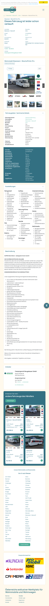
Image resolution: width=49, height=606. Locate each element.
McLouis (27, 509)
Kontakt (7, 602)
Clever (7, 487)
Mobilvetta (8, 513)
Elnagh (7, 492)
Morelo (7, 515)
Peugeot (7, 519)
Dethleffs (7, 489)
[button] (5, 85)
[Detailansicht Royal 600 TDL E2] (34, 449)
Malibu (7, 509)
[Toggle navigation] (43, 9)
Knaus (27, 504)
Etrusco (27, 492)
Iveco (26, 502)
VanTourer (28, 536)
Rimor (26, 523)
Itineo (6, 502)
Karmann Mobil (9, 504)
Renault (7, 523)
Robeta (27, 526)
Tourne (7, 534)
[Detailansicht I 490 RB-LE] (34, 419)
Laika (26, 506)
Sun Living (8, 530)
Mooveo (27, 513)
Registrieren (21, 600)
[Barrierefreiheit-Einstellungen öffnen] (46, 305)
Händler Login (22, 598)
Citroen (27, 485)
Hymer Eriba (28, 500)
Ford (26, 496)
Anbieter (8, 367)
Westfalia (7, 541)
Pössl (26, 519)
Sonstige (27, 528)
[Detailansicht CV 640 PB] (14, 449)
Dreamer (27, 489)
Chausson (28, 483)
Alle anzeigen (10, 400)
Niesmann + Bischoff (30, 121)
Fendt (26, 494)
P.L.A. (26, 517)
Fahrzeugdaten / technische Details (17, 113)
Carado (7, 481)
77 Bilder (10, 68)
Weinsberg (28, 538)
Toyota (27, 534)
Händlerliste (8, 600)
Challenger (8, 483)
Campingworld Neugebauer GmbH (13, 52)
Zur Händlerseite (19, 385)
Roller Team (8, 528)
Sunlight (27, 530)
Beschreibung (10, 251)
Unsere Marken (24, 544)
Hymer (7, 500)
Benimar (7, 479)
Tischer (27, 532)
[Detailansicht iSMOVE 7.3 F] (14, 419)
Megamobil (8, 511)
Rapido (27, 521)
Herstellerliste (8, 598)
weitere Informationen (33, 4)
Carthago (27, 481)
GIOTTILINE (28, 498)
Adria (26, 477)
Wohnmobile (28, 119)
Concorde (28, 487)
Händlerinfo (21, 602)
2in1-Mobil (8, 477)
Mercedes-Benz (29, 511)
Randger (7, 521)
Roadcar (7, 526)
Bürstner (27, 479)
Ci (5, 485)
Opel (6, 517)
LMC (6, 506)
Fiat (6, 496)
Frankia (7, 498)
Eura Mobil (8, 494)
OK (43, 2)
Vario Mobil (8, 538)
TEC (6, 532)
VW (6, 536)
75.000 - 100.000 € (9, 48)
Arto (26, 122)
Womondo (28, 541)
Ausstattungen (10, 186)
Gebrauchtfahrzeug (30, 117)
